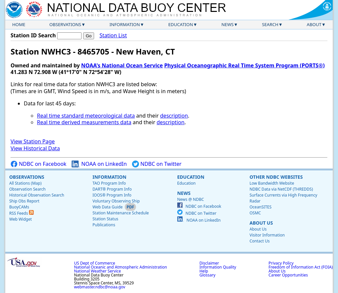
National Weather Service (97, 271)
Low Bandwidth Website (272, 183)
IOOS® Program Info (111, 195)
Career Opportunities (288, 275)
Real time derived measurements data (84, 122)
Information (125, 24)
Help (203, 271)
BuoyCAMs (19, 207)
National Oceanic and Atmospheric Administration (120, 267)
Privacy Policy (281, 263)
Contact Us (260, 241)
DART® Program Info (112, 189)
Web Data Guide (107, 207)
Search (270, 24)
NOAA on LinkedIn (99, 164)
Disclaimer (209, 263)
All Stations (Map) (25, 183)
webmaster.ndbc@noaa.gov (99, 287)
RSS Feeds (21, 213)
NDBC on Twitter (157, 164)
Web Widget (20, 219)
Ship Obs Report (24, 201)
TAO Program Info (109, 183)
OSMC (255, 213)
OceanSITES (261, 207)
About (314, 24)
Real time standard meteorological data (86, 115)
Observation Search (27, 189)
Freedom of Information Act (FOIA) (301, 267)
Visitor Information (267, 235)
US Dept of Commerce (94, 263)
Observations (65, 24)
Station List (113, 35)
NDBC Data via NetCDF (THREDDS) (281, 189)
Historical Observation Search (36, 195)
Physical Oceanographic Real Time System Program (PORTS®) (244, 65)
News (227, 24)
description (174, 115)
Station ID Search (33, 35)
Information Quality (217, 267)
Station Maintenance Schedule (120, 213)
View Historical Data (35, 148)
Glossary (207, 275)
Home (18, 24)
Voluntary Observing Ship (116, 201)
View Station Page (33, 141)
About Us (261, 223)
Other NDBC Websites (276, 177)
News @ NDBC (190, 199)
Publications (103, 225)
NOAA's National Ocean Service (122, 65)
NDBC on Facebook (38, 164)
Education (180, 24)
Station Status (105, 219)
